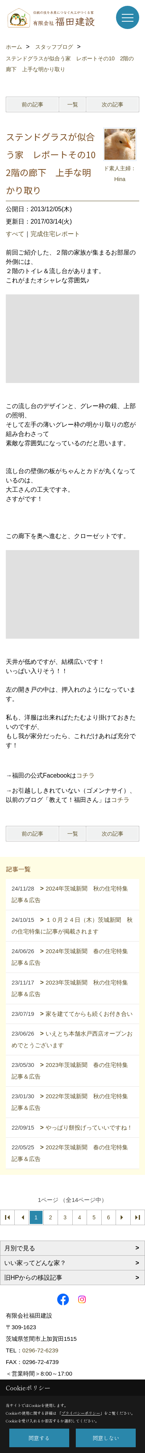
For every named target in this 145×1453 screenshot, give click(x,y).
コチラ (85, 775)
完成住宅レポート (55, 234)
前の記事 (32, 104)
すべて (15, 234)
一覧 (72, 104)
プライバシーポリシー (80, 1413)
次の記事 (112, 104)
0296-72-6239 (40, 1350)
